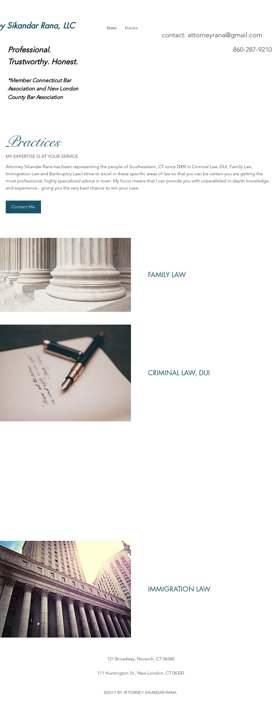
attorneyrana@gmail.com (225, 35)
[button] (23, 207)
